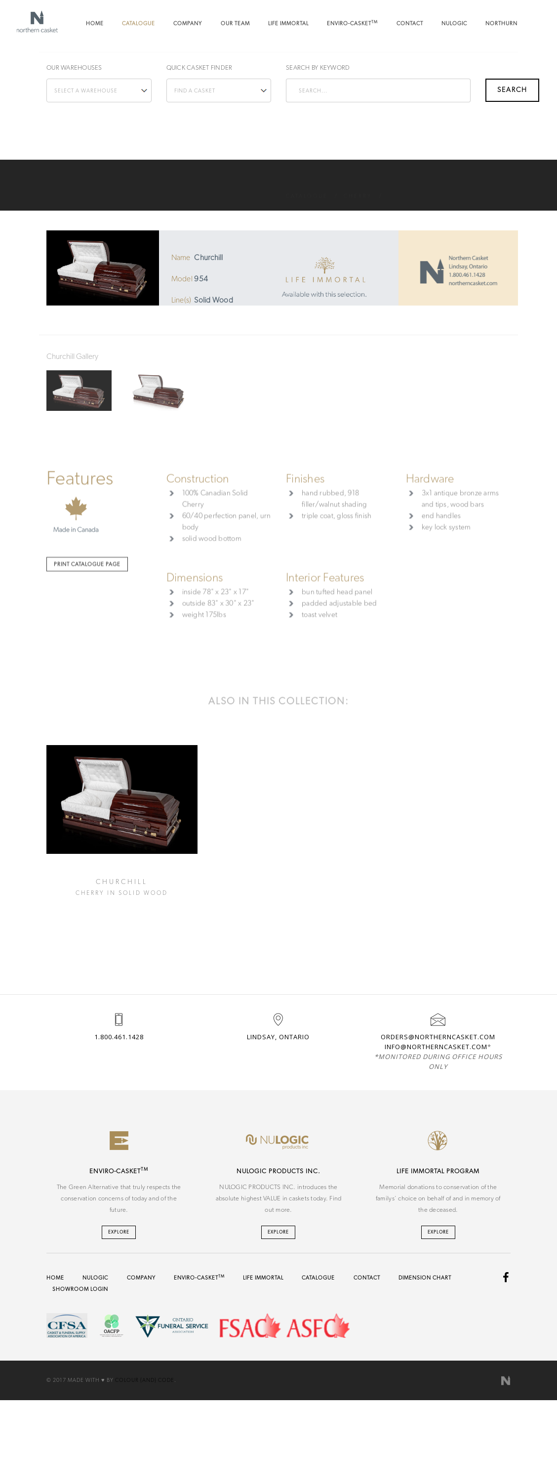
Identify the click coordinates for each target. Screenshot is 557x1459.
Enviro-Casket (352, 23)
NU (454, 23)
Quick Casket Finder (199, 68)
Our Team (235, 23)
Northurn (501, 23)
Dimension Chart (424, 1278)
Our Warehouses (74, 68)
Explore (118, 1232)
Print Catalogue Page (87, 667)
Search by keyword (318, 68)
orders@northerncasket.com (438, 1036)
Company (187, 23)
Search (497, 68)
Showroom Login (80, 1289)
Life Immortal (288, 23)
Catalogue (138, 23)
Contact (410, 23)
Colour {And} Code (144, 1380)
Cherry (358, 185)
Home (95, 23)
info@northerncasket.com (436, 1046)
